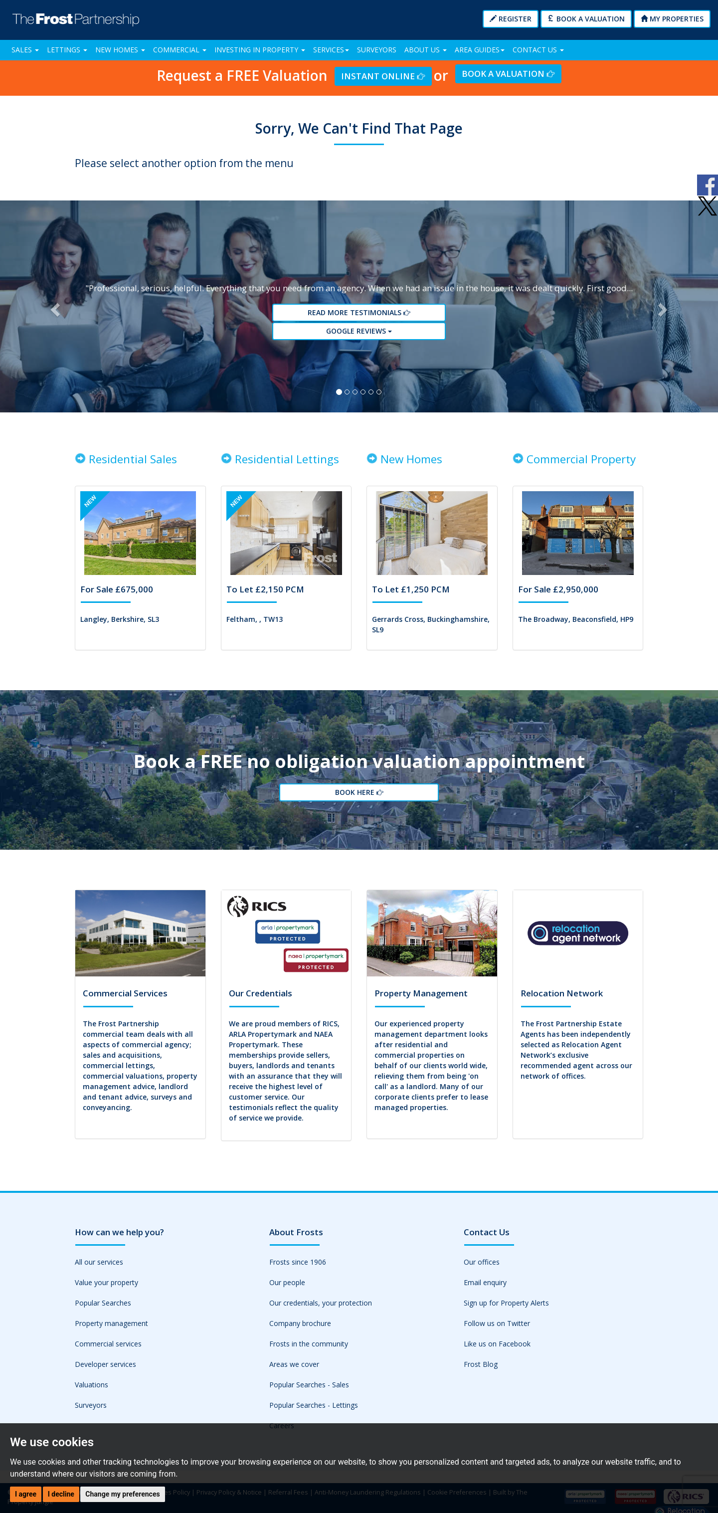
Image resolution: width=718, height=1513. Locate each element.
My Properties (672, 18)
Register (511, 18)
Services (331, 49)
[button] (54, 308)
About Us (425, 49)
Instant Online (383, 76)
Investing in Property (259, 49)
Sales (25, 49)
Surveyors (376, 49)
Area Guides (480, 49)
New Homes (120, 49)
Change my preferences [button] (122, 1494)
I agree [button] (25, 1494)
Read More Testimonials (359, 315)
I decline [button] (61, 1494)
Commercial (179, 49)
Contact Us (538, 49)
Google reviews (359, 333)
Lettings (67, 49)
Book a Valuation (586, 18)
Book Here (359, 798)
